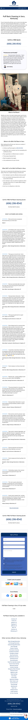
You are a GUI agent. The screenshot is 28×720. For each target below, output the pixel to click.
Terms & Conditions (17, 707)
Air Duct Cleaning (14, 691)
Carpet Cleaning (14, 690)
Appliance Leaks (14, 671)
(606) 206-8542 (22, 8)
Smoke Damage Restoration (14, 643)
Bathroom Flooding (14, 677)
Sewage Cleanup (14, 688)
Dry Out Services (14, 681)
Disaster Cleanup (14, 646)
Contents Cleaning (14, 665)
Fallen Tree (14, 686)
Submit (14, 570)
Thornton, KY (14, 628)
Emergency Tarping (14, 652)
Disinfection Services (14, 655)
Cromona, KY (14, 617)
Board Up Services (14, 653)
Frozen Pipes (14, 676)
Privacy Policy (9, 707)
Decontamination (14, 658)
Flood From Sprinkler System (14, 660)
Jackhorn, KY (14, 621)
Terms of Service (22, 712)
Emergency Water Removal (14, 667)
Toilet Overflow (14, 672)
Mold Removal (14, 684)
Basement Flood (13, 669)
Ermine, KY (14, 619)
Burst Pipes (14, 674)
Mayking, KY (14, 622)
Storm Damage (14, 645)
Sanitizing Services (14, 657)
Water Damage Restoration (14, 639)
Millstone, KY (14, 624)
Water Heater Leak (14, 679)
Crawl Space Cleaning (14, 648)
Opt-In (6, 562)
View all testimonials (14, 506)
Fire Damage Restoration (14, 641)
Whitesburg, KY (14, 629)
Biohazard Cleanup (14, 664)
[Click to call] (14, 718)
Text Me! (6, 557)
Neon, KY (14, 626)
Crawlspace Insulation (14, 650)
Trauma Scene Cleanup (14, 662)
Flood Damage (14, 683)
